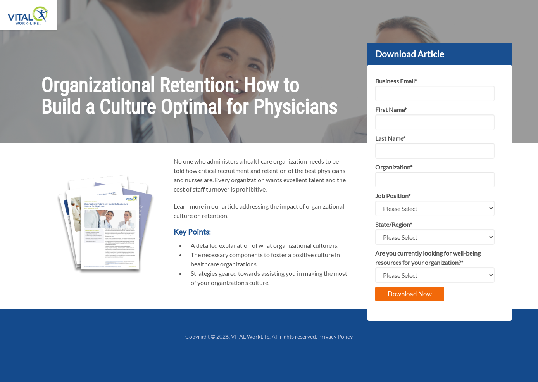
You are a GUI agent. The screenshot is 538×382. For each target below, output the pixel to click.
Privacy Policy (335, 336)
